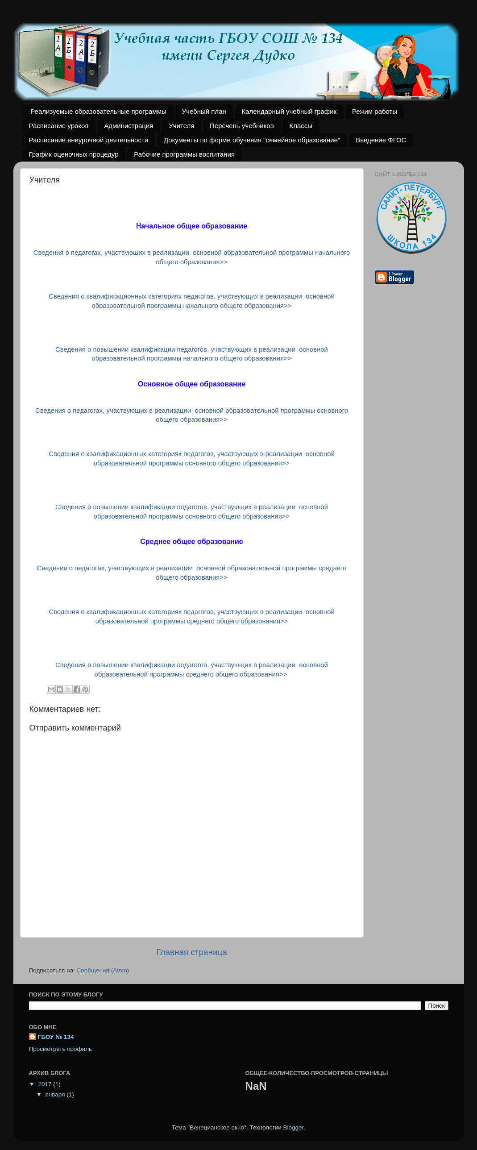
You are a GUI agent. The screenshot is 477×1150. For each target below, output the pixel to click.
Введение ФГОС (381, 140)
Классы (300, 125)
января (56, 1094)
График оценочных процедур (74, 154)
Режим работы (374, 111)
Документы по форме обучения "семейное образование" (252, 140)
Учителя (181, 125)
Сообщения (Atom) (103, 970)
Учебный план (204, 111)
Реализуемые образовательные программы (98, 111)
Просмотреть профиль (60, 1049)
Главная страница (191, 952)
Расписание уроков (59, 125)
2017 (45, 1084)
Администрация (128, 125)
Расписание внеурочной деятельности (89, 140)
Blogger (293, 1127)
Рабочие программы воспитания (184, 154)
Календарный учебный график (289, 111)
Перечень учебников (242, 125)
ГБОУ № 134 (56, 1037)
